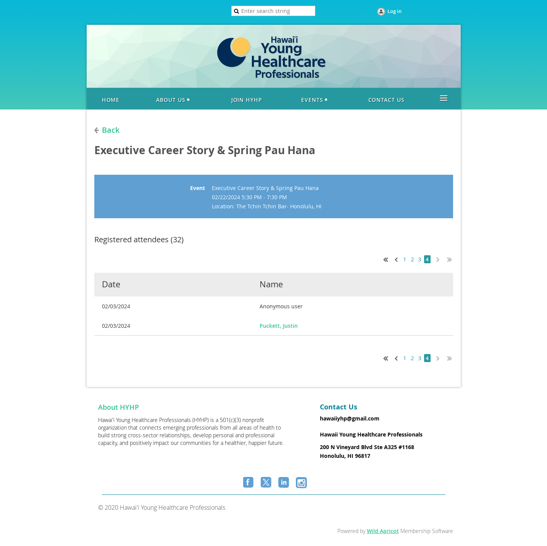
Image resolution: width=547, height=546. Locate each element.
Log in (394, 11)
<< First (384, 258)
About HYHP (118, 407)
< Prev (395, 258)
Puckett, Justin (279, 325)
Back (110, 130)
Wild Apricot (383, 531)
